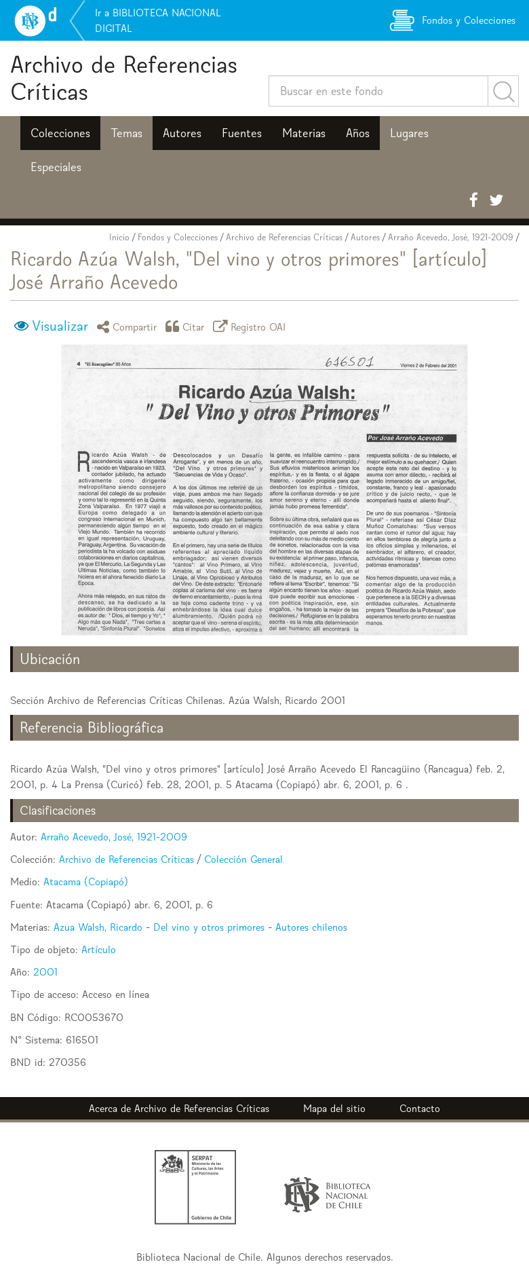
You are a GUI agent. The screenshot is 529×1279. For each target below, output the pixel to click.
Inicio (119, 237)
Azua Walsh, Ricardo (98, 927)
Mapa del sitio (334, 1108)
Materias (304, 133)
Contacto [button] (419, 1108)
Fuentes (242, 133)
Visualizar (60, 326)
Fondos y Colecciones (178, 237)
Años (358, 133)
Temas (126, 133)
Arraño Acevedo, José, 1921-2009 (450, 237)
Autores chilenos (311, 927)
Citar (187, 326)
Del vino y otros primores (208, 927)
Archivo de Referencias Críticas (123, 78)
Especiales (56, 167)
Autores (182, 133)
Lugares (409, 133)
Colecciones (60, 133)
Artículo (98, 949)
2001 (45, 971)
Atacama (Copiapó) (85, 881)
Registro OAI (251, 326)
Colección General (243, 859)
